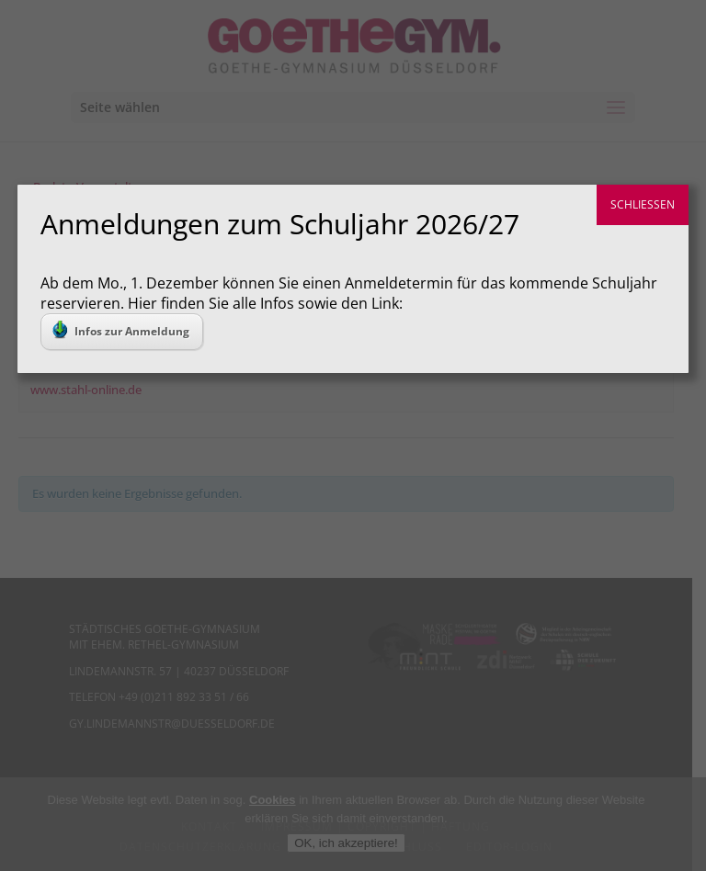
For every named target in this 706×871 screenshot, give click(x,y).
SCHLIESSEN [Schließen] (642, 204)
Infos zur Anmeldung (120, 330)
